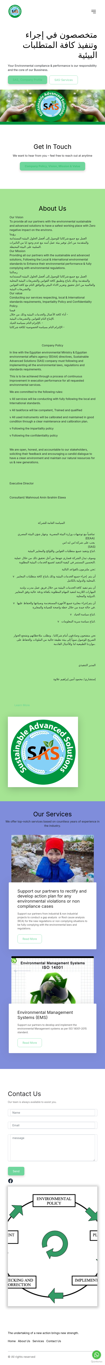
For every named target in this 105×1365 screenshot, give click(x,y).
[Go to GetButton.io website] (96, 1361)
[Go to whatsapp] (96, 1354)
